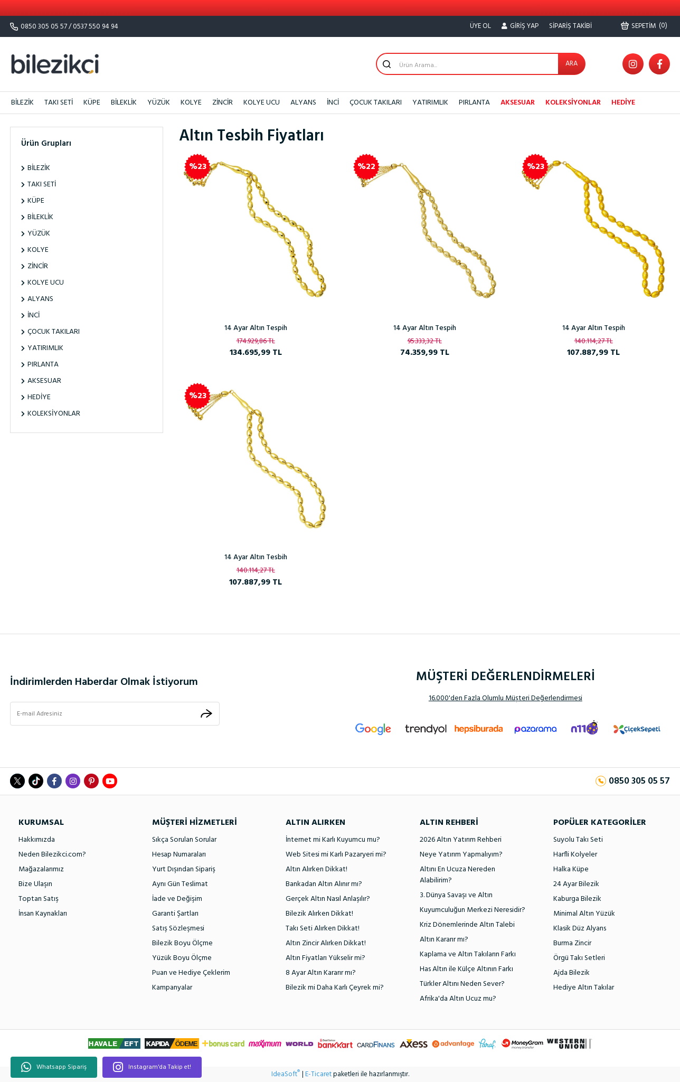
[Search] (480, 64)
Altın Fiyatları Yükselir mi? (325, 958)
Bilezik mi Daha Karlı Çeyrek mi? (335, 988)
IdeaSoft (285, 1074)
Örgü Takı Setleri (579, 958)
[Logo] (55, 63)
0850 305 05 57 (44, 26)
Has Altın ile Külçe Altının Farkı (466, 969)
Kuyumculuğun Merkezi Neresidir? (472, 910)
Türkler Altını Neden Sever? (462, 984)
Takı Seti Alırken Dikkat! (323, 929)
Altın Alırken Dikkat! (316, 869)
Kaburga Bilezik (577, 899)
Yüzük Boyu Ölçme (182, 958)
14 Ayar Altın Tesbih (255, 557)
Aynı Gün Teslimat (180, 884)
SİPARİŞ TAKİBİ (570, 26)
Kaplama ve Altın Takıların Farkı (468, 954)
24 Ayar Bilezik (576, 884)
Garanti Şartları (175, 914)
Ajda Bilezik (571, 973)
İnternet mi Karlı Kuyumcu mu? (333, 840)
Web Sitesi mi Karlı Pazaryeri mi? (336, 855)
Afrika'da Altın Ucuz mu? (458, 999)
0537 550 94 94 (95, 26)
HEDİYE (623, 103)
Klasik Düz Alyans (579, 929)
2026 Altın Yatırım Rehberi (461, 840)
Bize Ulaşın (35, 884)
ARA (571, 63)
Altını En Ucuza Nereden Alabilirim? (457, 875)
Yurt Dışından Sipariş (183, 869)
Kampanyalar (172, 988)
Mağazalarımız (41, 869)
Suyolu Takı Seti (578, 840)
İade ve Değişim (177, 899)
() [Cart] (644, 26)
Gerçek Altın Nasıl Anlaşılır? (328, 899)
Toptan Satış (38, 899)
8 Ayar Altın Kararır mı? (321, 973)
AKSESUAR (517, 103)
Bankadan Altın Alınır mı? (324, 884)
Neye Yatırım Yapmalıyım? (461, 855)
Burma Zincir (572, 943)
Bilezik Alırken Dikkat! (319, 914)
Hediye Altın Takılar (583, 988)
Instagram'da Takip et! (152, 1067)
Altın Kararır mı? (444, 940)
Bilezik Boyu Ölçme (182, 943)
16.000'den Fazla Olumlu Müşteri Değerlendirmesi (505, 698)
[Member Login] (520, 26)
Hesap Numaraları (179, 855)
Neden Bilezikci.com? (52, 855)
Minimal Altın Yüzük (584, 914)
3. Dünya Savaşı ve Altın (456, 895)
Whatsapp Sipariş (54, 1067)
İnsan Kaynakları (42, 914)
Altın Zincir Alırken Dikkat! (326, 943)
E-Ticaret (318, 1074)
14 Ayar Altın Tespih (255, 328)
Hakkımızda (36, 840)
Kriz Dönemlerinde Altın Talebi (467, 925)
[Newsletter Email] (115, 714)
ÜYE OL (480, 26)
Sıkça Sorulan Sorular (184, 840)
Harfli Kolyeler (575, 855)
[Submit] (206, 713)
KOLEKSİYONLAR (573, 103)
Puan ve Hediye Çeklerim (191, 973)
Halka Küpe (571, 869)
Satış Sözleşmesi (178, 929)
